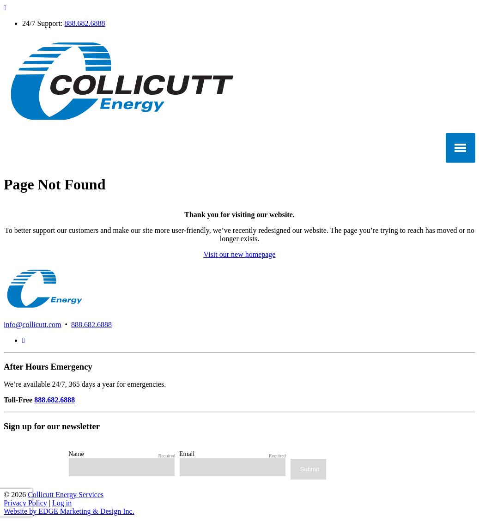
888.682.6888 (85, 23)
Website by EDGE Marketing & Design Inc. (69, 511)
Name (76, 453)
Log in (62, 503)
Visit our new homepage (240, 254)
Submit (309, 469)
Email (186, 453)
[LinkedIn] (23, 340)
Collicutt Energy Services (65, 495)
